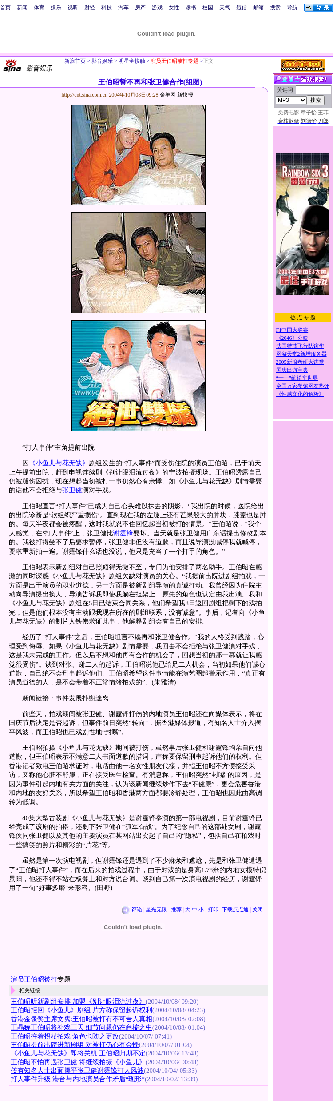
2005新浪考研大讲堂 (300, 362)
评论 (136, 909)
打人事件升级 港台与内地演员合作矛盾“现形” (78, 1079)
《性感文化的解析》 (300, 394)
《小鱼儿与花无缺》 (59, 463)
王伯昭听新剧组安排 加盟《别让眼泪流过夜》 (78, 1001)
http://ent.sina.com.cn (85, 95)
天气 (224, 7)
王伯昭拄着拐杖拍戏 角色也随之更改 (65, 1036)
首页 (5, 7)
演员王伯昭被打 (34, 979)
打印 (213, 909)
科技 (106, 7)
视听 (72, 7)
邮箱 (258, 7)
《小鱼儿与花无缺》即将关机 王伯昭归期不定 (78, 1053)
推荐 (176, 909)
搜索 (275, 7)
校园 (207, 7)
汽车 (123, 7)
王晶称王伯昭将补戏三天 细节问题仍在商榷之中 (81, 1027)
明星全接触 (131, 61)
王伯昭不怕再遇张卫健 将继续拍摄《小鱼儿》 (78, 1062)
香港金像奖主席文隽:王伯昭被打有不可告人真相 (81, 1018)
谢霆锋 (123, 533)
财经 (89, 7)
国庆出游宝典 (292, 370)
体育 (39, 7)
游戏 (157, 7)
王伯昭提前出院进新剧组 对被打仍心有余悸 (75, 1044)
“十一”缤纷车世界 (297, 378)
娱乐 (56, 7)
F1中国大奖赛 (292, 330)
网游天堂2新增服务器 (301, 354)
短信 (241, 7)
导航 (292, 7)
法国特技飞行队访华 (300, 346)
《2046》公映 (292, 338)
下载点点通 (235, 909)
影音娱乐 (102, 61)
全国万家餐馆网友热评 (302, 386)
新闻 (22, 7)
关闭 (257, 909)
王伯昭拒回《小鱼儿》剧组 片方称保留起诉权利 (81, 1010)
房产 (140, 7)
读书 (191, 7)
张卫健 (72, 490)
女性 (174, 7)
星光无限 (156, 909)
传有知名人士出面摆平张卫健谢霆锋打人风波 (77, 1070)
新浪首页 (75, 61)
